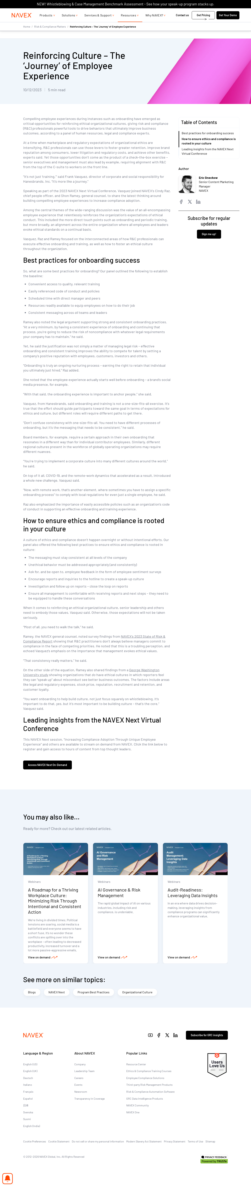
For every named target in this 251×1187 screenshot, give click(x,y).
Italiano (27, 1085)
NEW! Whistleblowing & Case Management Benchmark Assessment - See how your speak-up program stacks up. (125, 4)
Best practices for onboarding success (208, 133)
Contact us (182, 22)
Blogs (32, 992)
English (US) (30, 1064)
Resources (128, 23)
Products (46, 23)
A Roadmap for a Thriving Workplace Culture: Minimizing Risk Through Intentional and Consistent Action (54, 901)
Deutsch (28, 1078)
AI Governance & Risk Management (119, 892)
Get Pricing (203, 22)
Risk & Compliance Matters (50, 34)
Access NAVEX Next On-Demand (47, 765)
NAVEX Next (56, 992)
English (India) (31, 1126)
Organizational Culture (137, 992)
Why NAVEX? (154, 23)
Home (26, 34)
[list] (227, 12)
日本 (26, 1105)
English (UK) (30, 1071)
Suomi (27, 1119)
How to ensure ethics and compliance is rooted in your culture (209, 141)
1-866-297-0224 (198, 12)
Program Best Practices (93, 992)
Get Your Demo (228, 22)
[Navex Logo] (22, 23)
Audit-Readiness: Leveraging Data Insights (193, 892)
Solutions (68, 23)
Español (28, 1098)
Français (28, 1092)
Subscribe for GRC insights (207, 1035)
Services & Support (98, 23)
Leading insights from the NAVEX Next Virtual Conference (208, 151)
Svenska (28, 1112)
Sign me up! (209, 234)
